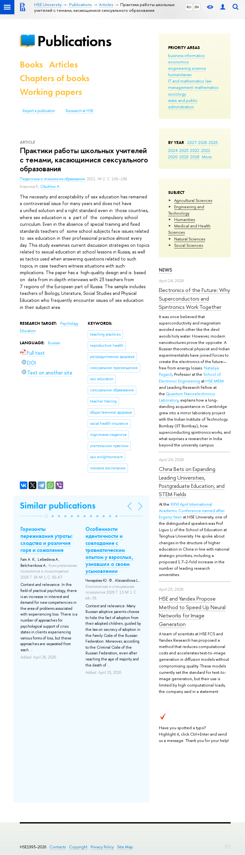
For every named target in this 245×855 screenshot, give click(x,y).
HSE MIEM (214, 381)
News (165, 270)
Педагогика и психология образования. (53, 179)
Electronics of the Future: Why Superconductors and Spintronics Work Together (194, 298)
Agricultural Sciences (193, 200)
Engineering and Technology (186, 210)
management (180, 87)
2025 (213, 142)
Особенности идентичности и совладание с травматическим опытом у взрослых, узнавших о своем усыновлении (109, 550)
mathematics (206, 87)
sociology (177, 94)
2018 (194, 157)
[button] (46, 516)
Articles (63, 64)
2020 (173, 157)
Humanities (184, 219)
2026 (202, 142)
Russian (54, 343)
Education (28, 330)
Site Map (125, 847)
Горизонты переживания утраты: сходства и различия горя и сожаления (46, 539)
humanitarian (180, 74)
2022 (194, 150)
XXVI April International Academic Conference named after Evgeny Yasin (192, 510)
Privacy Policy (102, 847)
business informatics (186, 55)
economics (178, 62)
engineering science (187, 68)
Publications (74, 41)
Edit (228, 846)
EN (197, 7)
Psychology (69, 323)
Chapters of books (54, 78)
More (207, 157)
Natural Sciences (189, 239)
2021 (205, 150)
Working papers (51, 91)
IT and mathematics (186, 81)
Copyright (78, 847)
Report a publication (39, 110)
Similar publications (57, 505)
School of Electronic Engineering (190, 377)
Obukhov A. (50, 186)
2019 (184, 157)
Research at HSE (79, 110)
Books (31, 64)
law (208, 81)
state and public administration (182, 103)
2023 (184, 150)
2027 (192, 142)
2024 (173, 150)
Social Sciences (188, 245)
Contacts (57, 847)
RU (189, 7)
